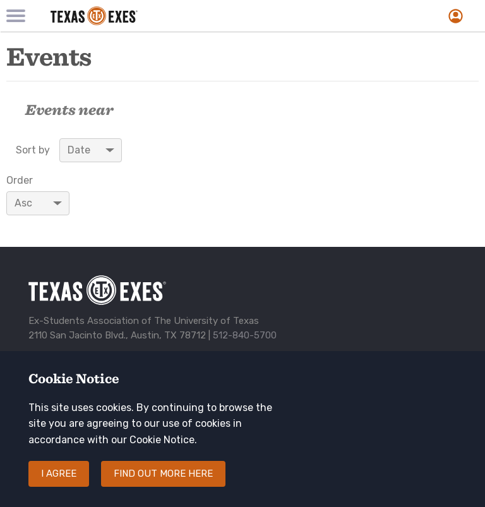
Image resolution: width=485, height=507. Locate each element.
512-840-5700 (245, 335)
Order (19, 180)
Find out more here (163, 484)
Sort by (33, 150)
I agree (58, 484)
